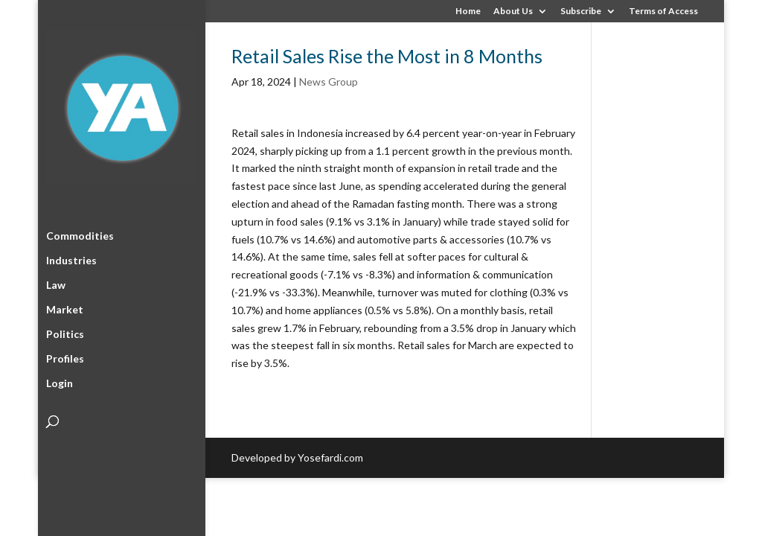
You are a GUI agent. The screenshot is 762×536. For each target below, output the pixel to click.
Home (468, 11)
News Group (328, 81)
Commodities (80, 233)
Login (59, 380)
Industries (71, 258)
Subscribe (580, 11)
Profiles (65, 356)
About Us (513, 11)
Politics (65, 331)
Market (64, 307)
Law (55, 282)
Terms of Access (663, 11)
